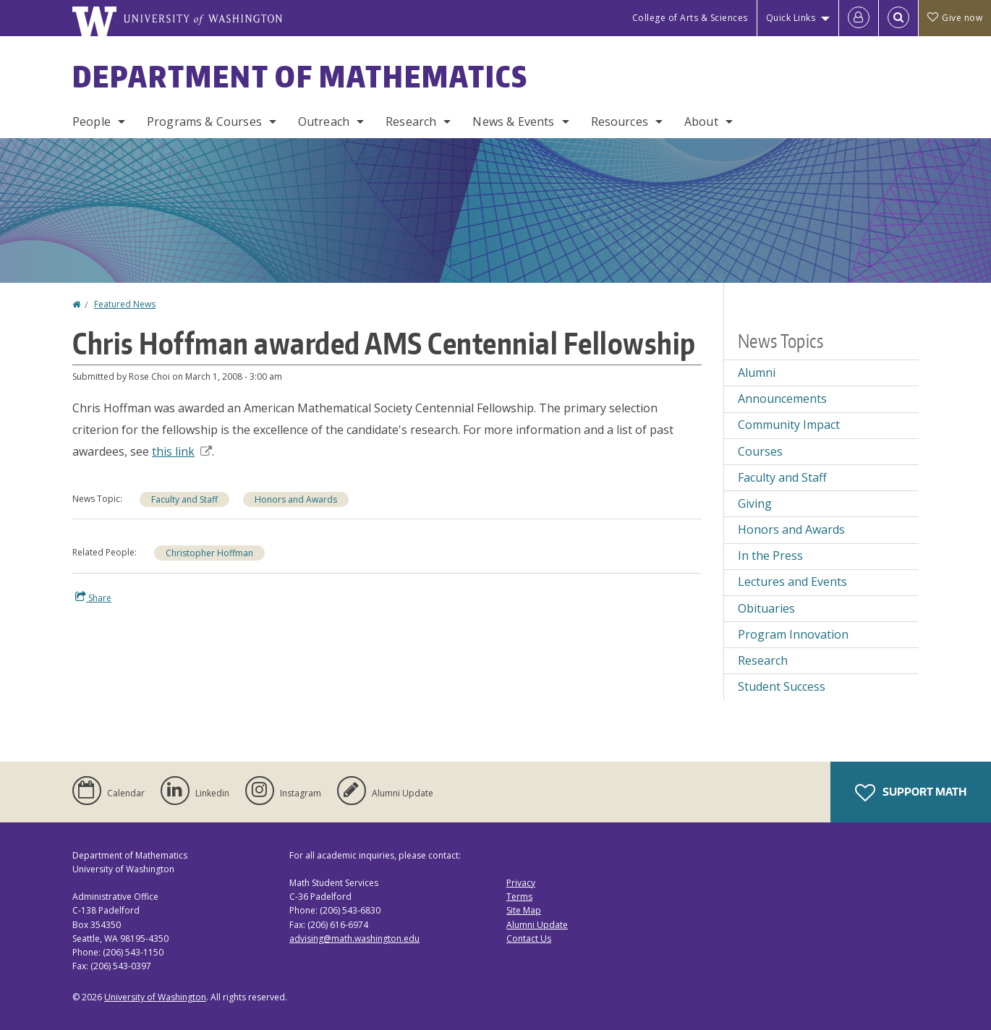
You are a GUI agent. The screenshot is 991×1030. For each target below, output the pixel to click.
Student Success (781, 686)
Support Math (910, 793)
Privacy (520, 883)
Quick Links (791, 18)
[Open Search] (898, 18)
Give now (954, 18)
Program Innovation (793, 634)
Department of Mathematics (300, 76)
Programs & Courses (204, 121)
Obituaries (766, 608)
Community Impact (789, 425)
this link (182, 451)
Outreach (323, 121)
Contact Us (528, 938)
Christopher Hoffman (209, 553)
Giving (755, 503)
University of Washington (155, 997)
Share (93, 597)
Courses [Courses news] (760, 451)
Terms (519, 896)
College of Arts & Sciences (690, 18)
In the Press (770, 555)
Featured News (125, 304)
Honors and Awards (296, 499)
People (91, 121)
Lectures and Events (792, 582)
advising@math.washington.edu (354, 938)
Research (411, 121)
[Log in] (858, 18)
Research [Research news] (763, 660)
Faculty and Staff (184, 499)
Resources (619, 121)
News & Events (513, 121)
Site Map (523, 910)
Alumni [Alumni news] (756, 372)
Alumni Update (537, 925)
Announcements (782, 399)
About (701, 121)
